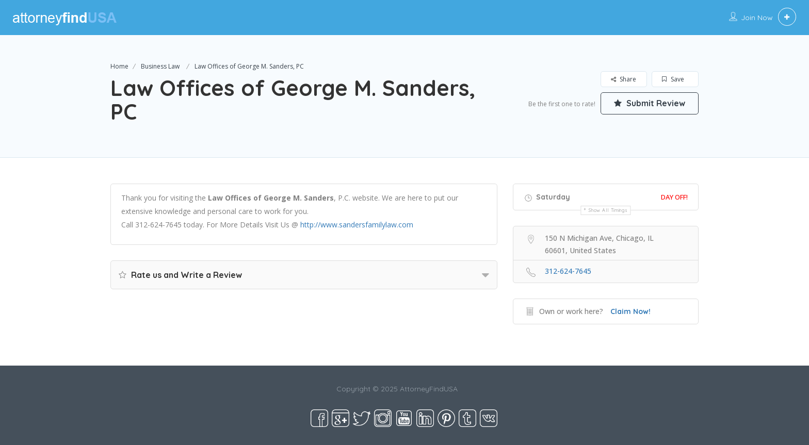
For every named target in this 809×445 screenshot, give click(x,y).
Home (119, 66)
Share (623, 79)
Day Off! (674, 197)
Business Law (160, 66)
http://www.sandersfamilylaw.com (356, 224)
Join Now (757, 17)
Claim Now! (630, 311)
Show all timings (608, 210)
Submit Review (649, 103)
